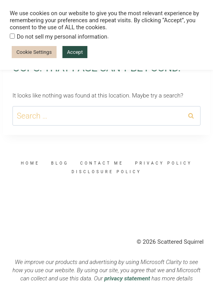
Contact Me (101, 163)
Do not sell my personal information (62, 36)
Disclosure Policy (106, 172)
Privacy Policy (163, 163)
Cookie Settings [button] (34, 52)
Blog (60, 163)
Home (30, 163)
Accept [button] (75, 52)
